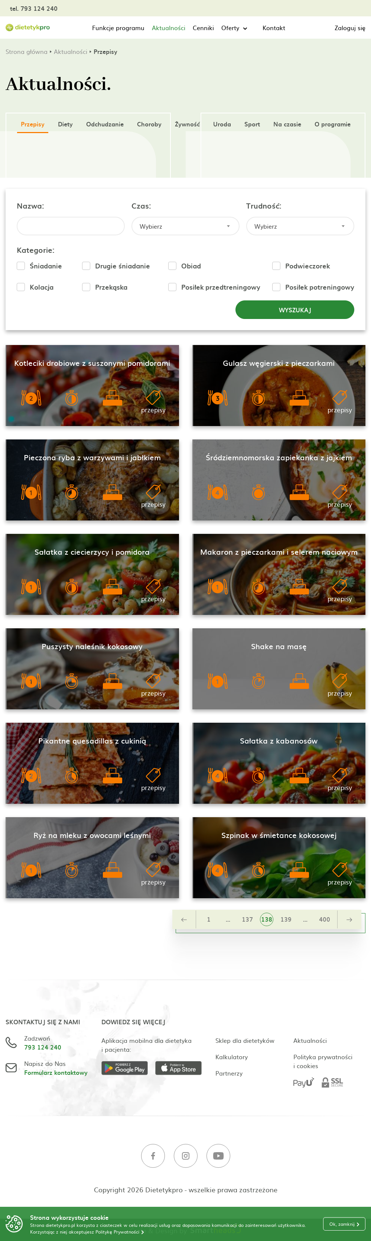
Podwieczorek (307, 266)
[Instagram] (186, 1157)
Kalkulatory (231, 1056)
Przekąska (111, 287)
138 (266, 919)
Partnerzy (229, 1072)
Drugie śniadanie (122, 266)
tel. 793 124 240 (34, 8)
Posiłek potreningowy (319, 287)
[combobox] (185, 226)
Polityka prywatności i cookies (322, 1061)
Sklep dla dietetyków (244, 1040)
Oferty (230, 27)
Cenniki (203, 27)
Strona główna (27, 51)
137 (247, 919)
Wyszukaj (295, 309)
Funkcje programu (118, 27)
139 (286, 919)
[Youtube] (218, 1157)
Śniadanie (46, 266)
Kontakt (274, 27)
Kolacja (41, 287)
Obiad (191, 266)
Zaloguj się (350, 27)
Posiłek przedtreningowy (220, 287)
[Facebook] (153, 1157)
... (228, 919)
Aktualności (168, 27)
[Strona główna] (28, 28)
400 (324, 919)
